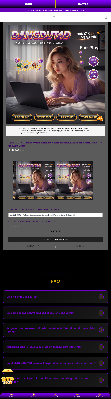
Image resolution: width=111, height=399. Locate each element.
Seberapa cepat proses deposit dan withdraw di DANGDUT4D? (44, 347)
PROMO (11, 395)
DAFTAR (83, 4)
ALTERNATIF (77, 395)
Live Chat (99, 395)
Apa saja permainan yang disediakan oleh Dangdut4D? (40, 313)
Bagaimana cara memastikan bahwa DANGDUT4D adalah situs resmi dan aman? (51, 330)
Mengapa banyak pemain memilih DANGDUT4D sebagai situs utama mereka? (48, 380)
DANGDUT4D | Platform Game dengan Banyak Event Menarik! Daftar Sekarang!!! (55, 10)
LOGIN (28, 4)
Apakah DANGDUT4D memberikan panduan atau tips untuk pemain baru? (51, 363)
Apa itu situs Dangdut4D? (22, 296)
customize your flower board (55, 239)
